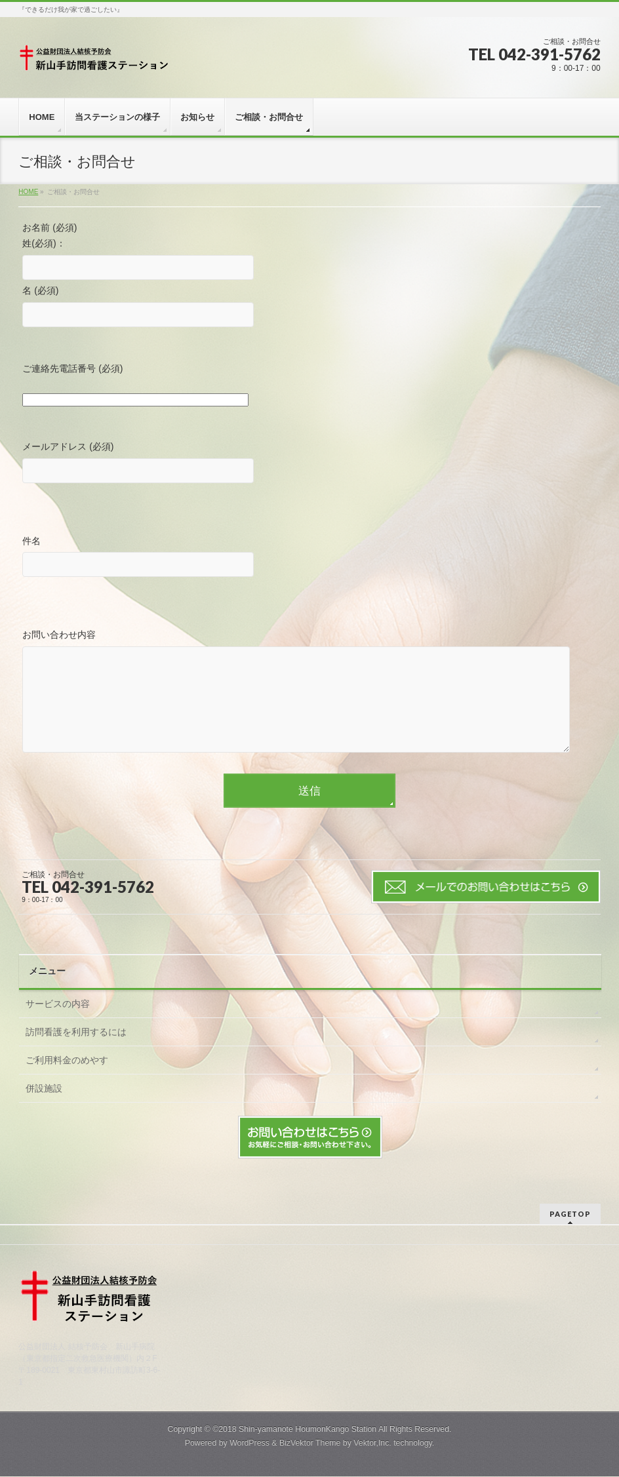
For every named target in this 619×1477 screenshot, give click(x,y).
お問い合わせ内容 (309, 705)
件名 (309, 558)
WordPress (250, 1443)
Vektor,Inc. (372, 1443)
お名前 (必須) (49, 227)
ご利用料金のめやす (67, 1079)
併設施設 (44, 1108)
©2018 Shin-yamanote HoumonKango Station (294, 1429)
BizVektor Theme (310, 1443)
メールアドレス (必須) (309, 463)
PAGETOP (570, 1214)
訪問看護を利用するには (76, 1051)
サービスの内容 (58, 1023)
